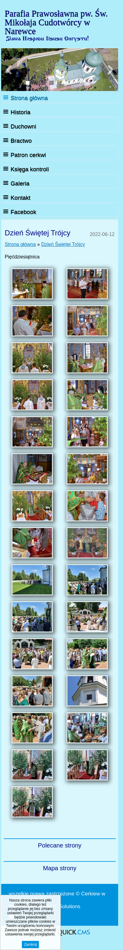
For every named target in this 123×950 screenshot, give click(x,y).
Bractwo (21, 140)
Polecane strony (59, 845)
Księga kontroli (30, 169)
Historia (20, 112)
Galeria (20, 183)
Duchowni (23, 126)
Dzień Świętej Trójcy (63, 244)
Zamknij (30, 945)
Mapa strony (59, 868)
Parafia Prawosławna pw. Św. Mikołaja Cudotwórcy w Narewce (56, 22)
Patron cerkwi (28, 155)
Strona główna (29, 98)
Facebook (23, 212)
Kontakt (20, 197)
